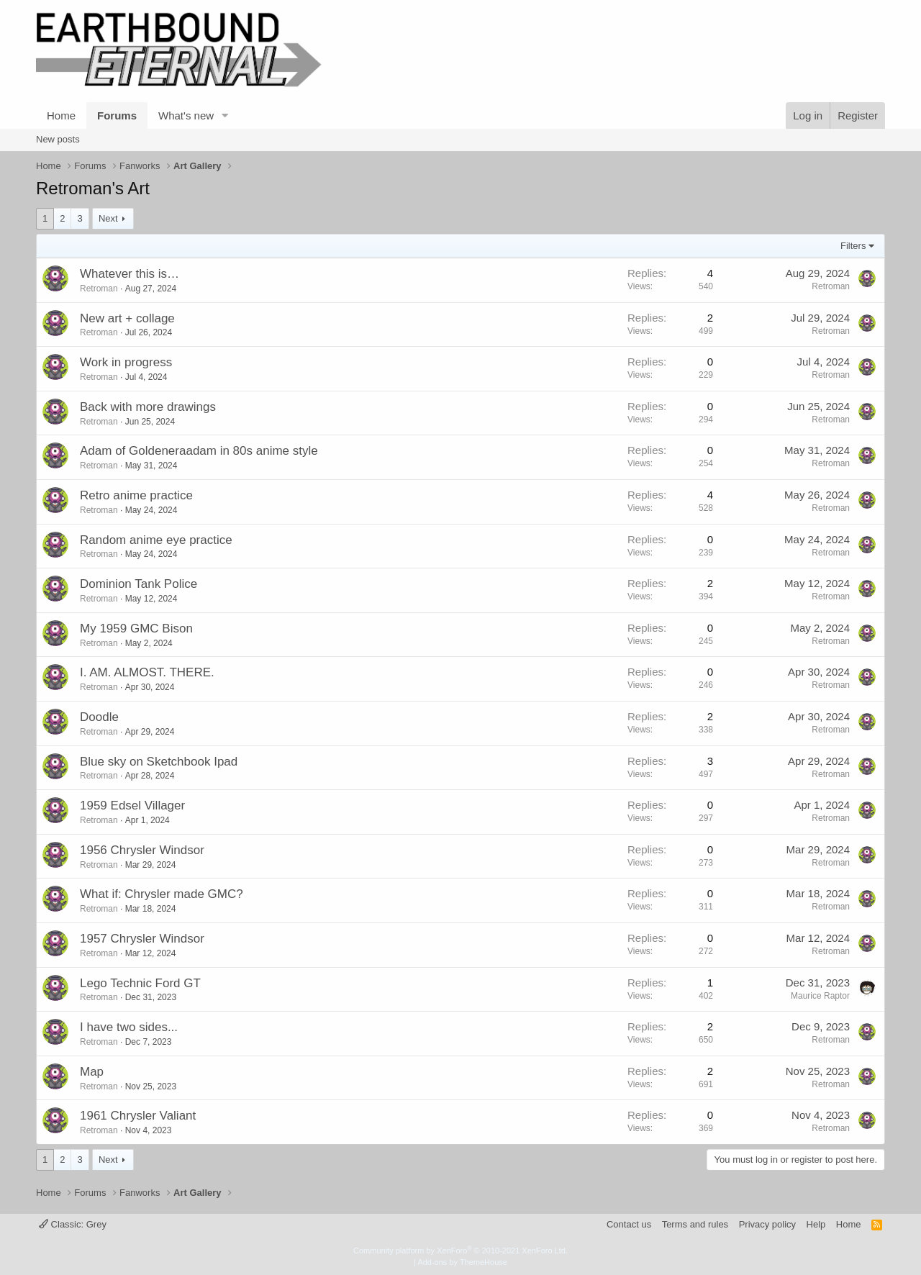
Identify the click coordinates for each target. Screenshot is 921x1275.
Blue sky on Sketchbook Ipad (158, 761)
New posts (58, 139)
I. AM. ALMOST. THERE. (147, 672)
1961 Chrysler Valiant (138, 1115)
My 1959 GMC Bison (136, 628)
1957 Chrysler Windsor (142, 938)
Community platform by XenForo (460, 1250)
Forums (117, 115)
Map (92, 1072)
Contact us (629, 1224)
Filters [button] (853, 245)
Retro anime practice (136, 495)
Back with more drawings (148, 407)
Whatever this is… (129, 274)
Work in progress (126, 362)
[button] (225, 115)
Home (61, 115)
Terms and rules (695, 1224)
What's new (186, 115)
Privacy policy (767, 1224)
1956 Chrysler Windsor (142, 850)
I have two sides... (129, 1027)
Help (816, 1224)
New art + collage (127, 318)
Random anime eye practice (156, 540)
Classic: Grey (72, 1224)
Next (108, 218)
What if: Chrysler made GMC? (161, 894)
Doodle (99, 717)
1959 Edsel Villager (132, 805)
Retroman (99, 288)
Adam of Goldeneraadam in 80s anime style (199, 451)
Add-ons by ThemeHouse (462, 1262)
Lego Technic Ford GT (140, 983)
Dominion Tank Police (138, 584)
